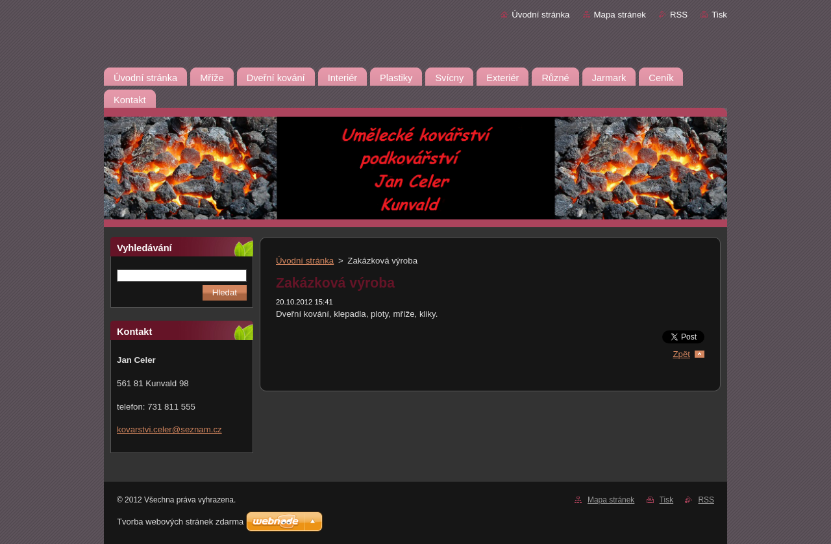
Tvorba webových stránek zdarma (180, 521)
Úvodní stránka (540, 14)
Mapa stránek (620, 14)
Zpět (681, 354)
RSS (679, 14)
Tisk (719, 14)
